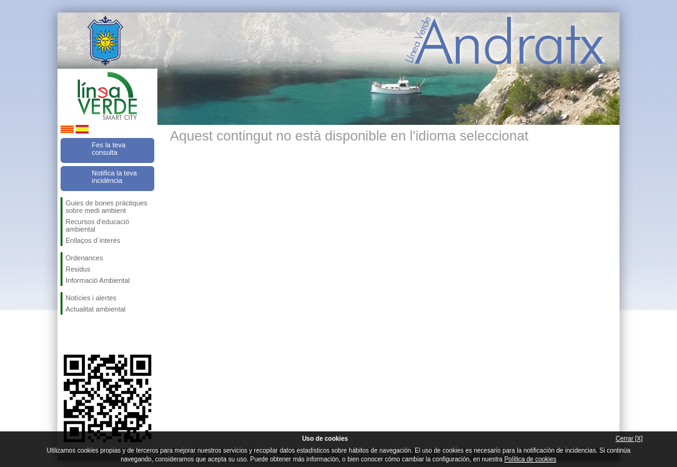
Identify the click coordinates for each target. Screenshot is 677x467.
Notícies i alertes (91, 298)
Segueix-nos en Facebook (68, 334)
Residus (78, 269)
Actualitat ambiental (96, 309)
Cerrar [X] (629, 438)
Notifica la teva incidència (114, 176)
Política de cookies (530, 459)
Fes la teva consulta (109, 148)
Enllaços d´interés (93, 240)
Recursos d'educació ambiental (97, 225)
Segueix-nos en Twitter (88, 334)
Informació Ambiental (98, 280)
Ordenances (84, 258)
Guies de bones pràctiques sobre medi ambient (106, 206)
